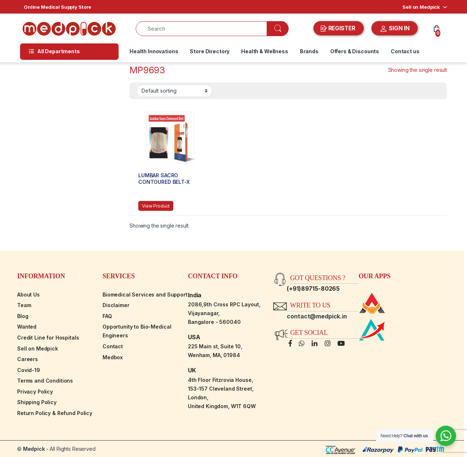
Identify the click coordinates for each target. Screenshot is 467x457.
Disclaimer (116, 305)
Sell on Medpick (421, 7)
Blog (22, 316)
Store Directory (209, 51)
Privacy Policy (35, 391)
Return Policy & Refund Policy (54, 413)
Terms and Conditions (45, 380)
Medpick (34, 449)
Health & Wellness (264, 51)
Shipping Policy (37, 402)
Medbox (113, 357)
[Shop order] (174, 91)
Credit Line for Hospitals (48, 337)
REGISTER (339, 28)
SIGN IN (394, 29)
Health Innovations (154, 51)
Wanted (26, 327)
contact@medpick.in (317, 316)
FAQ (107, 316)
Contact (113, 346)
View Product (156, 206)
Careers (27, 359)
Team (24, 305)
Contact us (405, 51)
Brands (309, 51)
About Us (28, 294)
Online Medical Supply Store (57, 7)
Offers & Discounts (354, 51)
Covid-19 (28, 370)
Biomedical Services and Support (145, 294)
